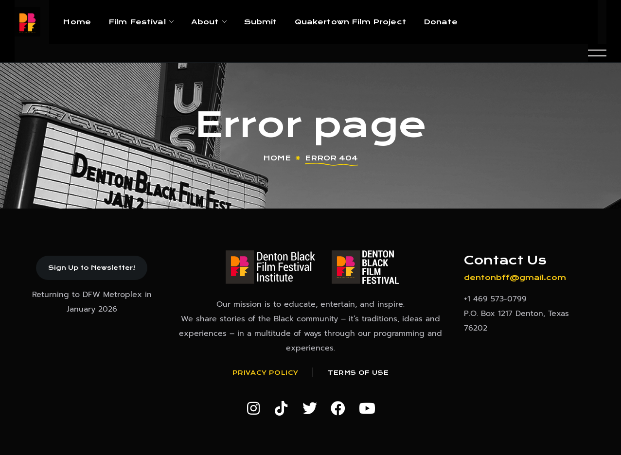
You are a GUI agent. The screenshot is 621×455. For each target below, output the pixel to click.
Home (277, 158)
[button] (91, 268)
